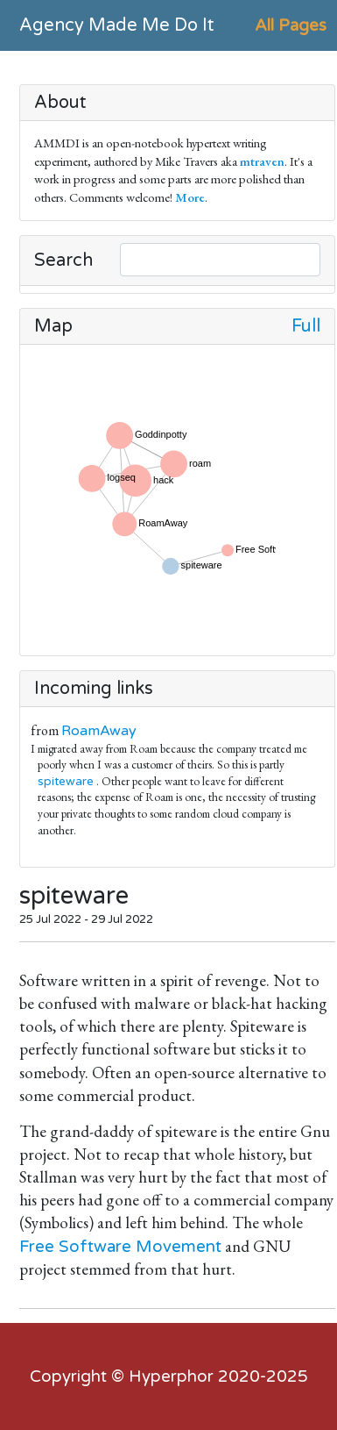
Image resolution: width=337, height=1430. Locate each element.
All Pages (290, 25)
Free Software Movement (120, 1246)
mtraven (262, 161)
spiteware (66, 782)
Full (305, 326)
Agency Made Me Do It (116, 25)
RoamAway (99, 731)
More (190, 197)
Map (53, 326)
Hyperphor (171, 1376)
